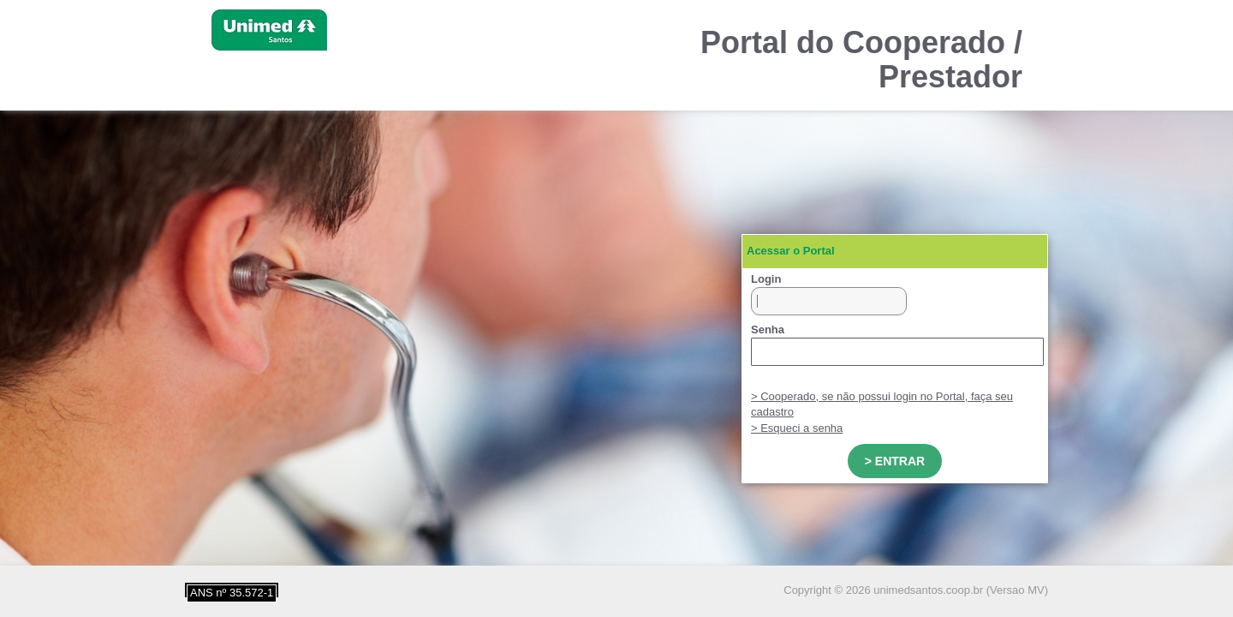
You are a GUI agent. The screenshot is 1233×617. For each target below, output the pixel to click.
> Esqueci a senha (797, 428)
